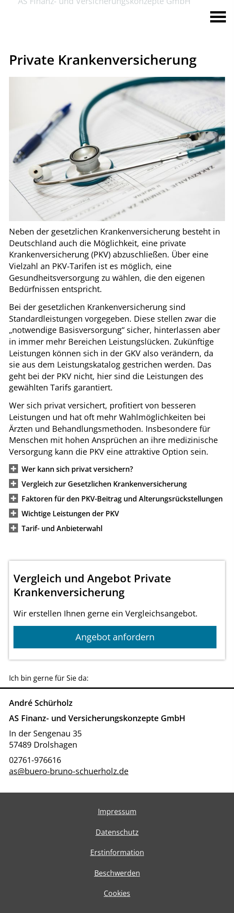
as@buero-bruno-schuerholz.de (68, 771)
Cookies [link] (117, 893)
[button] (77, 468)
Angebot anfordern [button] (115, 637)
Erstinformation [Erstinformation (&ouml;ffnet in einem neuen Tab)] (117, 852)
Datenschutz (117, 832)
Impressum (117, 811)
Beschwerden (117, 873)
